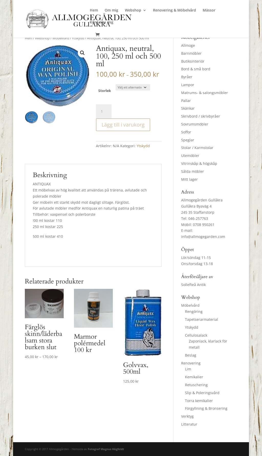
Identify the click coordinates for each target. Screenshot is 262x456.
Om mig (111, 10)
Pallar (186, 100)
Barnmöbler (191, 53)
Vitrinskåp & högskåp (199, 163)
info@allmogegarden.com (203, 236)
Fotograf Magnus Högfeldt (106, 449)
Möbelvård (60, 38)
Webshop (133, 10)
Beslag (190, 355)
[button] (82, 53)
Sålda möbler (192, 171)
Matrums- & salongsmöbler (204, 92)
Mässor (209, 10)
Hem (94, 10)
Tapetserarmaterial (201, 319)
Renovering (191, 363)
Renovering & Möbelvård (174, 10)
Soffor (186, 132)
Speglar (187, 140)
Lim (188, 369)
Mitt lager (189, 179)
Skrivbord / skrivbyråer (200, 116)
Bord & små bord (195, 68)
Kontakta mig (101, 22)
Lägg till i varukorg (123, 124)
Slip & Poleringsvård (202, 392)
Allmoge (188, 45)
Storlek (104, 90)
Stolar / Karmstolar (197, 147)
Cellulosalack (196, 335)
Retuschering (196, 384)
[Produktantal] (103, 111)
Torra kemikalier (199, 400)
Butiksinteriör (192, 61)
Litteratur (189, 424)
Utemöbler (190, 155)
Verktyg (187, 416)
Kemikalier (194, 376)
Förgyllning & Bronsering (206, 408)
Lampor (187, 84)
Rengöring (194, 311)
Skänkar (188, 108)
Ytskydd (78, 38)
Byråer (186, 76)
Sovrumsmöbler (194, 124)
